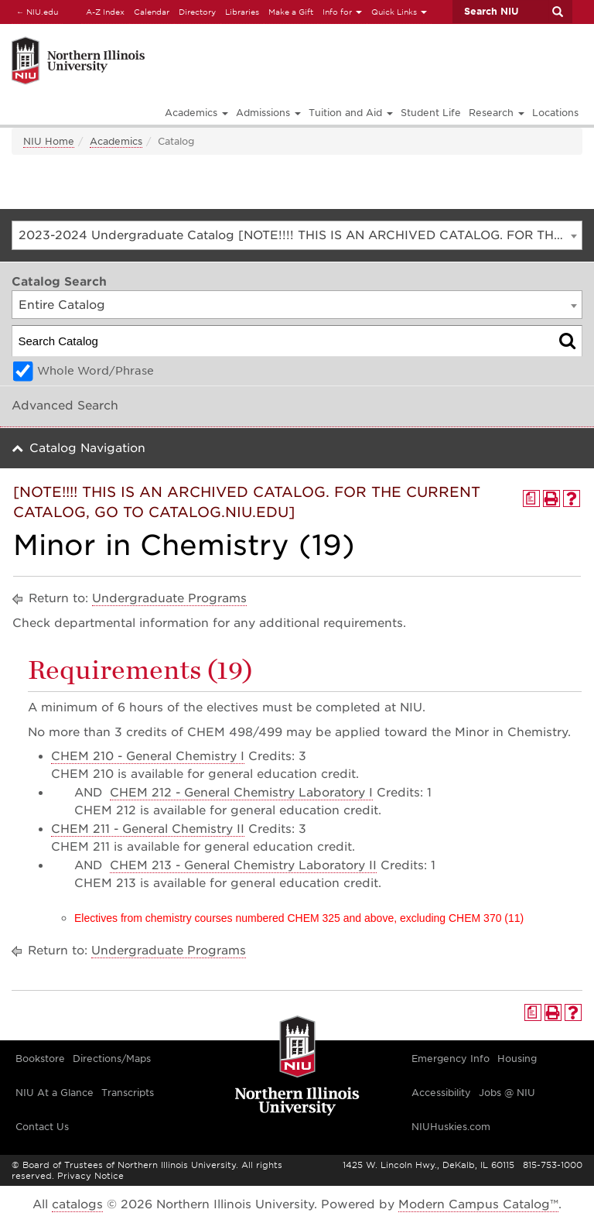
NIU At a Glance (54, 1092)
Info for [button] (342, 11)
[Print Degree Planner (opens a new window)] (531, 498)
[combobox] (297, 235)
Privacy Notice (90, 1175)
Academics (116, 141)
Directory (197, 11)
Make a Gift (290, 11)
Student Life (431, 112)
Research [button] (496, 112)
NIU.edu (35, 11)
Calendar (151, 11)
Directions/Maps (112, 1058)
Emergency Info (450, 1058)
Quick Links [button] (399, 11)
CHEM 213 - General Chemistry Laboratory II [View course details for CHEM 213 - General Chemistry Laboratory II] (243, 865)
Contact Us (42, 1126)
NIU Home (48, 141)
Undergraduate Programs (169, 598)
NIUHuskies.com (450, 1126)
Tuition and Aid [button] (351, 112)
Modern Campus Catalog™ (478, 1204)
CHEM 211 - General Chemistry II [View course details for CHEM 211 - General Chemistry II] (147, 829)
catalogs (77, 1204)
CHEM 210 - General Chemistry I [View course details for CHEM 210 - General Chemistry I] (147, 756)
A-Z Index (105, 11)
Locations (555, 112)
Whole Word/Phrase (95, 371)
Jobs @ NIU (507, 1092)
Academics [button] (196, 112)
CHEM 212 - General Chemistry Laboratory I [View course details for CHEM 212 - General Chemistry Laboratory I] (241, 793)
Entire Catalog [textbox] (62, 305)
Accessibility (441, 1092)
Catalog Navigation (87, 448)
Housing (517, 1058)
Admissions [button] (268, 112)
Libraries (242, 11)
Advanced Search (65, 406)
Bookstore (40, 1058)
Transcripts (127, 1092)
